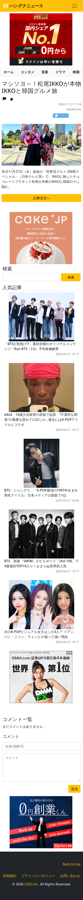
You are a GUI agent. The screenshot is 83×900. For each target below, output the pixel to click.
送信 (74, 789)
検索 (71, 277)
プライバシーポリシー (38, 876)
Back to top (71, 864)
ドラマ (60, 72)
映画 (76, 72)
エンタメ (27, 72)
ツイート (62, 115)
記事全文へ (41, 198)
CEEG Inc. (31, 884)
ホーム (9, 72)
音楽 (44, 72)
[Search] (31, 277)
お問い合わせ (70, 876)
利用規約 (9, 876)
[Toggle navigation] (74, 6)
